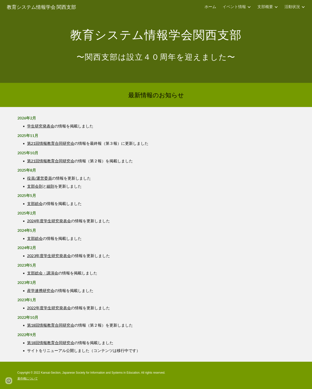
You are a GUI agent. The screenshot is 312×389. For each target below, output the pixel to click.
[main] (156, 41)
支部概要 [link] (265, 6)
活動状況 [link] (292, 6)
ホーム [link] (210, 6)
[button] (8, 380)
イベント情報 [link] (234, 6)
